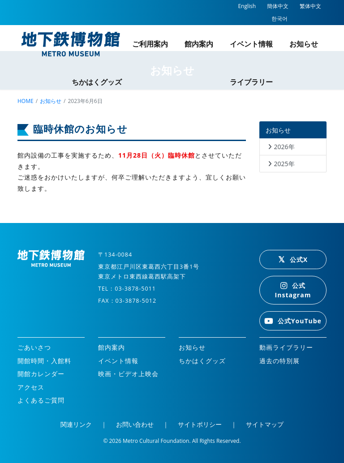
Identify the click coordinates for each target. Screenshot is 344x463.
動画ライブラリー (286, 347)
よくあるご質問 (40, 400)
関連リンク (76, 424)
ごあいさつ (34, 347)
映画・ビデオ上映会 (128, 373)
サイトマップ (265, 424)
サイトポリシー (200, 424)
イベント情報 (251, 44)
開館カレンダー (40, 373)
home (25, 101)
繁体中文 (310, 6)
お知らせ (303, 44)
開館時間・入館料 (44, 360)
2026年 (284, 146)
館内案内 (199, 44)
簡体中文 (277, 6)
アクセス (30, 387)
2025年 (284, 163)
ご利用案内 (150, 44)
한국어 (279, 18)
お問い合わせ (135, 424)
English (247, 6)
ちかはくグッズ (97, 82)
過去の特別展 (279, 360)
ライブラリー (251, 82)
